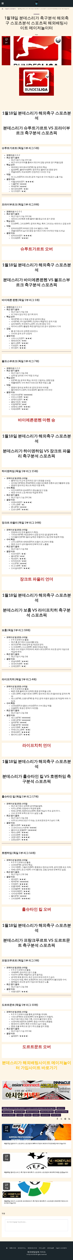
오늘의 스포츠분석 (10, 9)
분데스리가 (60, 1108)
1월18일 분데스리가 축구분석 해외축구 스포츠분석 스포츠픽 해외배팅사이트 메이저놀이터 (29, 1108)
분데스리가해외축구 (8, 1115)
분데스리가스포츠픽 (32, 1112)
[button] (3, 3)
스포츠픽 (20, 1115)
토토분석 (36, 1115)
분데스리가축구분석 (47, 1112)
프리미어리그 (45, 1115)
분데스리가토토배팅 (61, 1112)
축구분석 (28, 1115)
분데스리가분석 (19, 1112)
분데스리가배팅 (7, 1112)
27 (6, 1128)
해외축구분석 (56, 1115)
